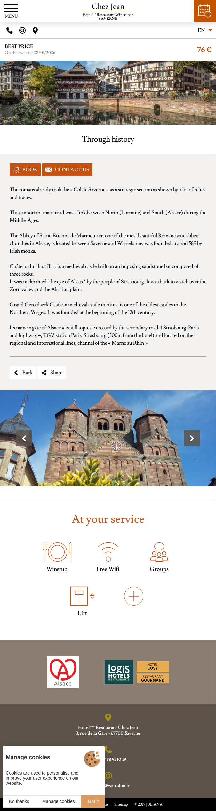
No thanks (19, 801)
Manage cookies (58, 801)
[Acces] (35, 30)
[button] (24, 438)
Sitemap (121, 804)
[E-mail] (22, 30)
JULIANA (154, 804)
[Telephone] (9, 30)
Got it (93, 801)
